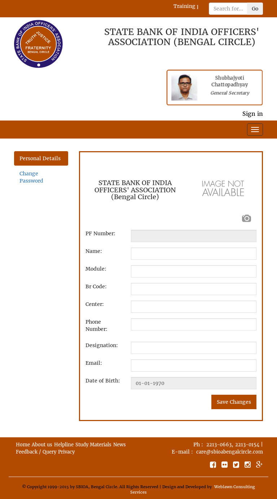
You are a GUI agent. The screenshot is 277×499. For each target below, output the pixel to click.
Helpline (64, 445)
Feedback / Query (36, 452)
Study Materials (93, 445)
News (119, 445)
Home (23, 445)
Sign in (252, 113)
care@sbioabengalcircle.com (229, 452)
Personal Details (40, 158)
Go (255, 8)
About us (42, 445)
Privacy (66, 452)
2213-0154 (247, 445)
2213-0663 (219, 445)
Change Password (31, 177)
